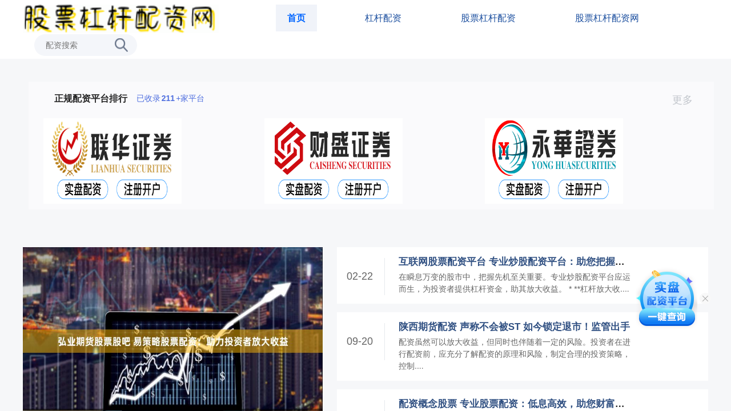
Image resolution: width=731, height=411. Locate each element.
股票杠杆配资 (488, 18)
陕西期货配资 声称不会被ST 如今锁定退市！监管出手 (514, 326)
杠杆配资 (383, 18)
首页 (296, 18)
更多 (687, 100)
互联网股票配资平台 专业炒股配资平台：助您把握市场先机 (526, 261)
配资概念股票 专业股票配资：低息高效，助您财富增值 (516, 403)
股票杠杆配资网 (607, 18)
